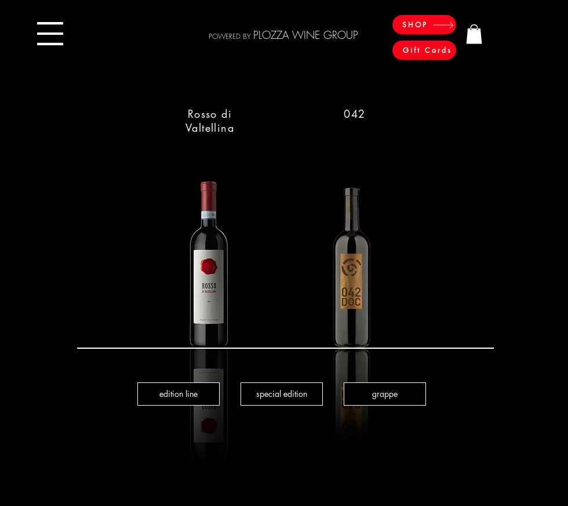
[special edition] (282, 394)
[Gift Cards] (424, 50)
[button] (50, 33)
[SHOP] (424, 24)
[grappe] (385, 394)
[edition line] (178, 394)
